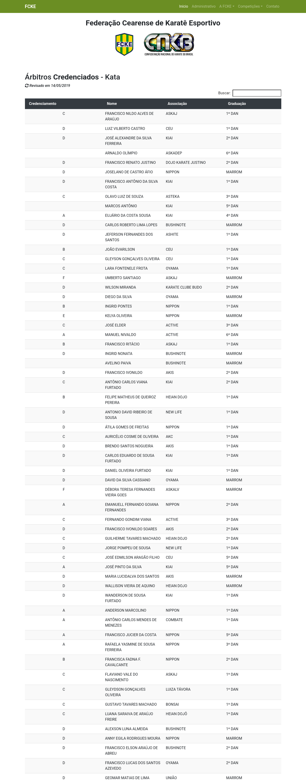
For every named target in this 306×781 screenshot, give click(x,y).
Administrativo (203, 6)
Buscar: (249, 93)
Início (184, 6)
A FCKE (225, 6)
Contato (272, 6)
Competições (249, 6)
